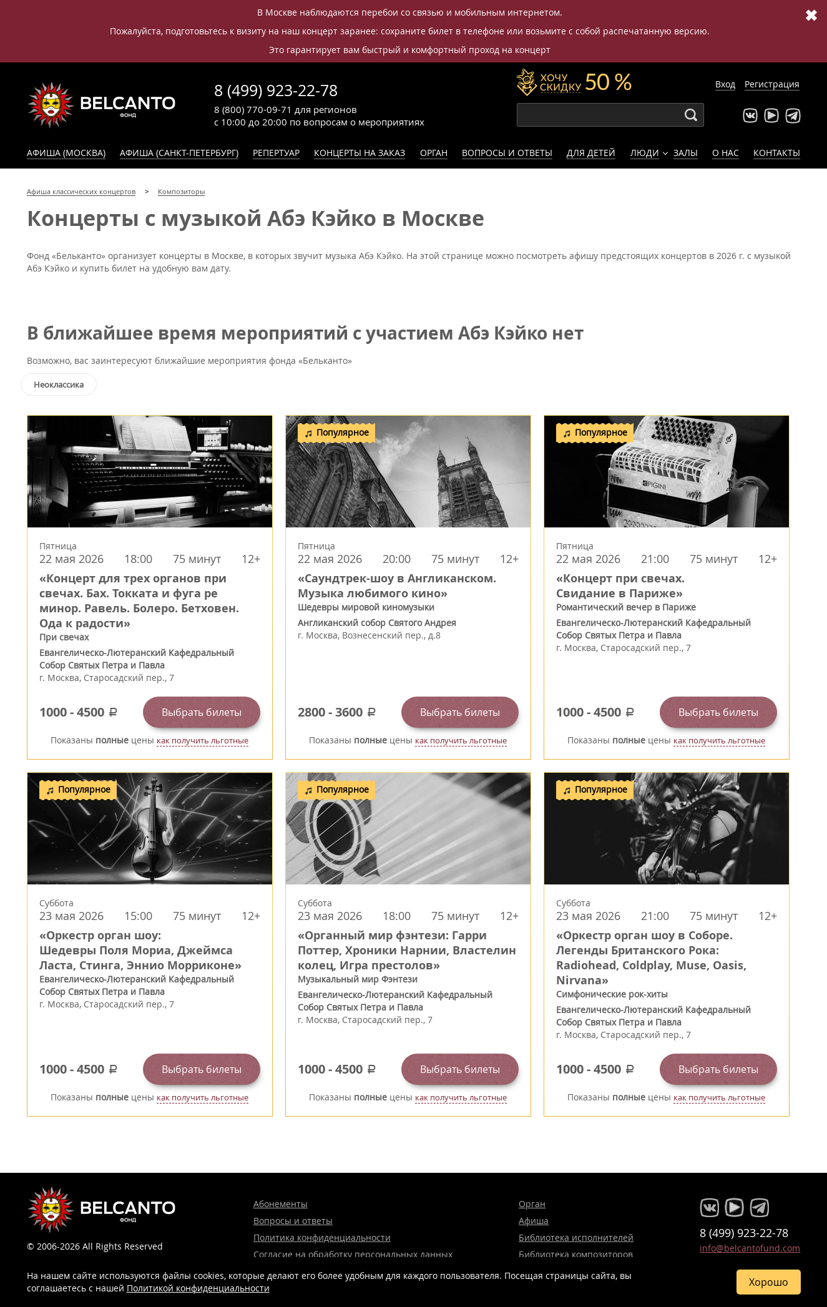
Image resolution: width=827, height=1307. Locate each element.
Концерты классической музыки (102, 105)
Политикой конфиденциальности (198, 1288)
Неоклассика (59, 384)
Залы (685, 153)
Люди (644, 153)
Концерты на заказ (359, 153)
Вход (725, 84)
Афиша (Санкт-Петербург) (179, 153)
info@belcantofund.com (750, 1248)
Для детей (591, 153)
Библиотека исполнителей (576, 1237)
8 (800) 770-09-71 (253, 109)
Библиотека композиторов (576, 1254)
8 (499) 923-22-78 (276, 90)
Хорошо (768, 1282)
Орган (434, 153)
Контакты (776, 153)
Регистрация (772, 84)
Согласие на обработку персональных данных (353, 1254)
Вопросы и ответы (507, 153)
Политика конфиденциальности (322, 1237)
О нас (725, 153)
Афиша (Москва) (66, 153)
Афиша (534, 1220)
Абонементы (280, 1204)
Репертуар (276, 153)
